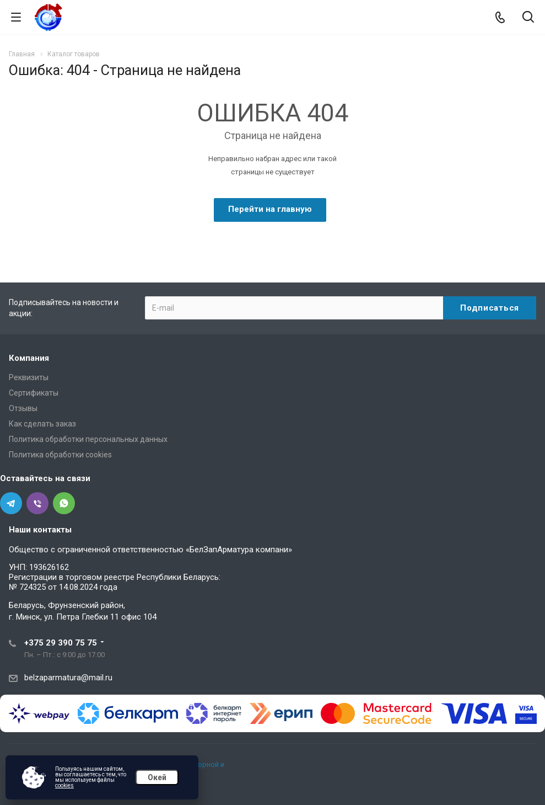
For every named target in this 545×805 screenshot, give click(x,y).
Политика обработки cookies (60, 454)
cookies (64, 785)
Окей (157, 777)
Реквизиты (28, 377)
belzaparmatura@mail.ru (68, 678)
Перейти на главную (270, 209)
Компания (29, 358)
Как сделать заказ (42, 423)
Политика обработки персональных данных (88, 439)
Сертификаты (33, 392)
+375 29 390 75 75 (60, 643)
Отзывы (23, 408)
